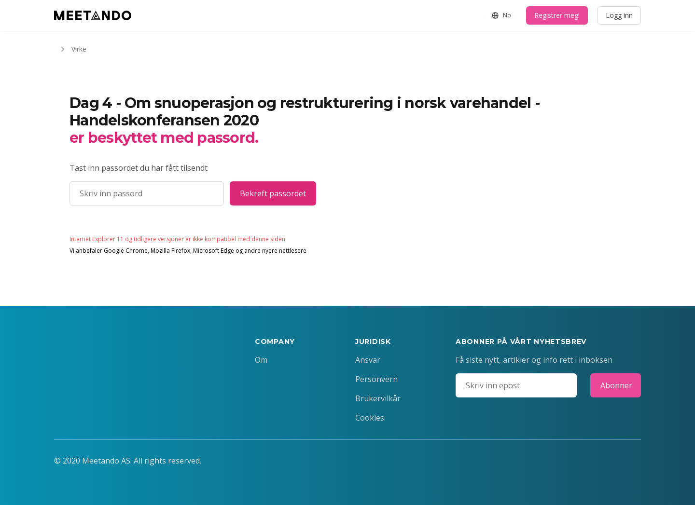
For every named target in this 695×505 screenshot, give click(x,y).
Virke (72, 49)
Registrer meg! (557, 15)
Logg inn (619, 15)
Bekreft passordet (273, 193)
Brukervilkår (378, 398)
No (501, 15)
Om (261, 360)
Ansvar (367, 360)
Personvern (376, 379)
